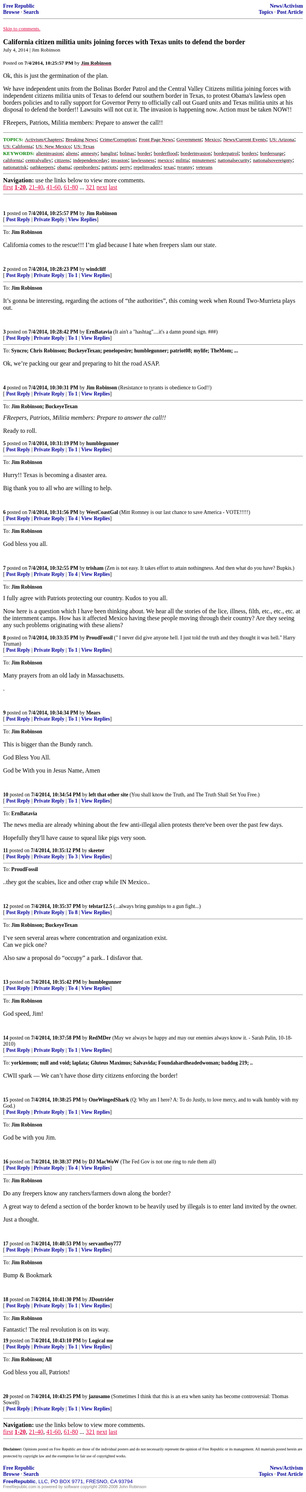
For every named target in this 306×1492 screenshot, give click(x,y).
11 (5, 850)
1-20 (20, 187)
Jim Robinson (101, 213)
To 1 (73, 275)
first (8, 187)
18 (5, 1299)
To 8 (73, 912)
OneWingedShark (109, 1100)
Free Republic (19, 6)
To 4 (73, 518)
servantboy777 (105, 1244)
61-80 (71, 187)
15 (5, 1100)
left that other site (108, 795)
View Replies (82, 219)
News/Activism (286, 6)
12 (5, 906)
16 (5, 1162)
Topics (266, 12)
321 (90, 187)
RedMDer (100, 1038)
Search (31, 12)
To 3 (73, 856)
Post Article (290, 12)
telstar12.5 (100, 906)
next (101, 187)
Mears (93, 713)
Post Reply (18, 219)
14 (5, 1038)
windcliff (96, 269)
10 (5, 795)
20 (5, 1396)
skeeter (96, 850)
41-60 (53, 187)
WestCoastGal (102, 512)
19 (5, 1340)
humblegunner (102, 443)
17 (5, 1244)
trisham (94, 568)
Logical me (101, 1340)
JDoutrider (101, 1299)
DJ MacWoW (104, 1162)
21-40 (36, 187)
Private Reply (49, 219)
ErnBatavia (99, 332)
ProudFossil (99, 638)
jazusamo (99, 1396)
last (113, 187)
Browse (11, 12)
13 (5, 982)
